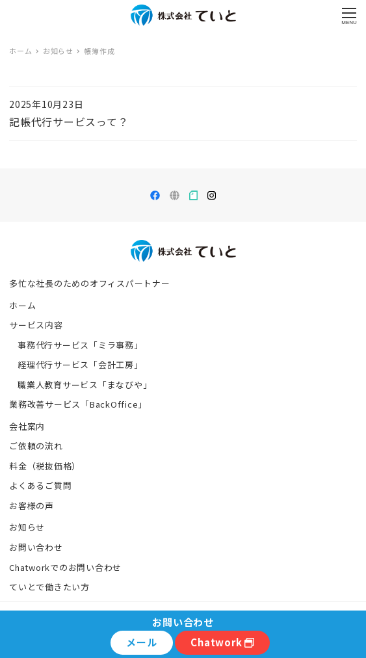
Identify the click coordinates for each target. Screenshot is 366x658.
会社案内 (27, 426)
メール (141, 642)
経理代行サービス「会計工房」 (80, 364)
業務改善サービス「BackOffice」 (78, 404)
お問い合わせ (36, 547)
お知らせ (27, 527)
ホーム (22, 305)
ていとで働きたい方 (49, 587)
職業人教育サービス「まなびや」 (84, 384)
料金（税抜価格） (45, 466)
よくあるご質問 (40, 485)
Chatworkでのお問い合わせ (65, 567)
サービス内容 (36, 325)
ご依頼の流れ (36, 446)
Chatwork (222, 642)
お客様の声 (31, 505)
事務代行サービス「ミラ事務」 (80, 345)
